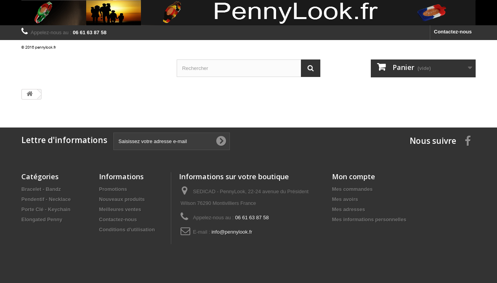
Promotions (113, 189)
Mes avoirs (345, 199)
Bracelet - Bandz (41, 189)
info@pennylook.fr (232, 232)
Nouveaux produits (122, 199)
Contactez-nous (453, 32)
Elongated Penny (41, 219)
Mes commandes (352, 189)
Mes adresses (348, 209)
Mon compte (353, 176)
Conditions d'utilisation (127, 229)
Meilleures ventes (120, 209)
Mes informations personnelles (369, 219)
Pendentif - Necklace (46, 199)
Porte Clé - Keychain (45, 209)
